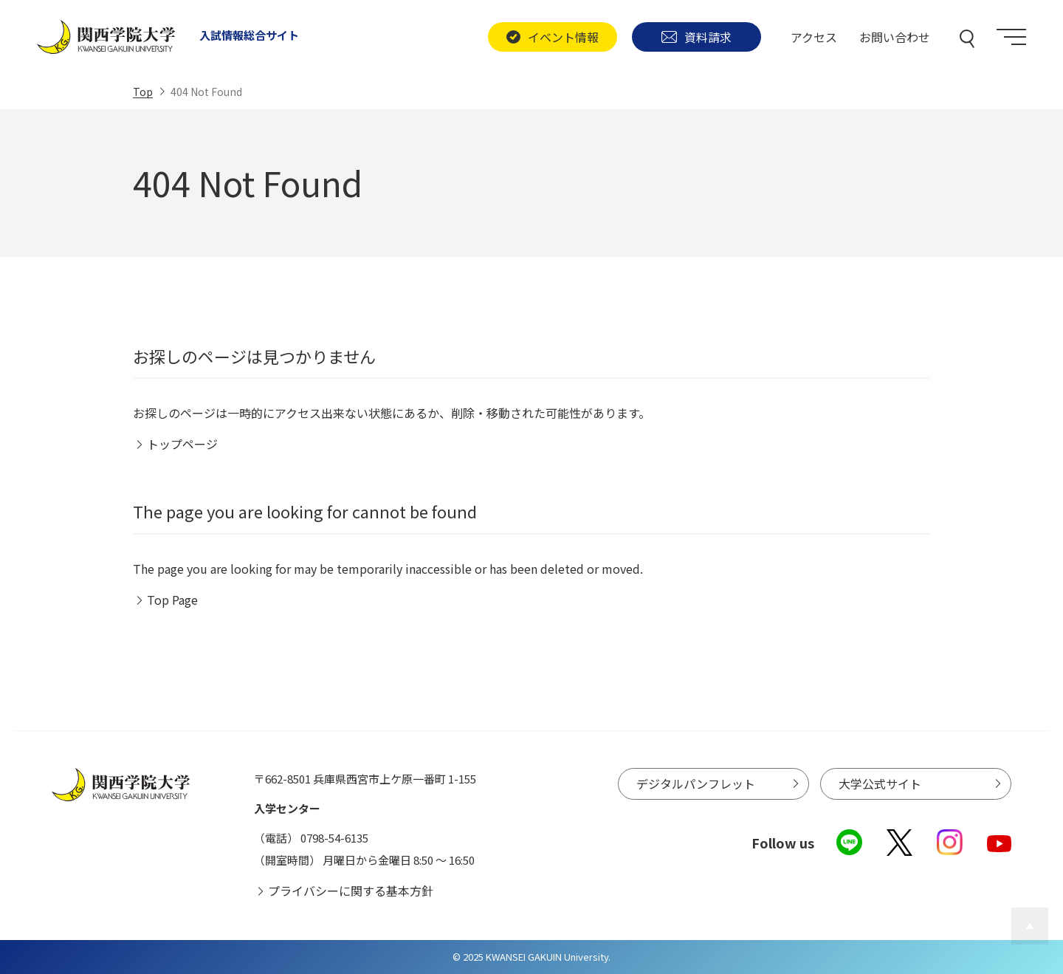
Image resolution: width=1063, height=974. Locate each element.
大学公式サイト (880, 783)
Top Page (172, 599)
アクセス (814, 37)
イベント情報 (552, 37)
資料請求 (696, 37)
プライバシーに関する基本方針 (350, 890)
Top (143, 91)
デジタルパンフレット (695, 783)
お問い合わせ (894, 37)
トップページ (182, 444)
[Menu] (1011, 37)
